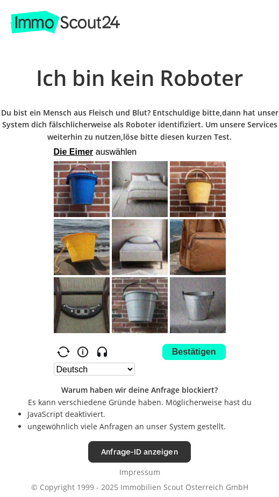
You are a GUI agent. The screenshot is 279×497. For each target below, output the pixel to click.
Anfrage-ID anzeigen (139, 451)
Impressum (139, 472)
